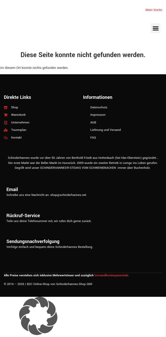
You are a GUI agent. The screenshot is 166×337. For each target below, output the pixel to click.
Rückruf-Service (23, 215)
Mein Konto (154, 10)
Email (12, 189)
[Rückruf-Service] (83, 206)
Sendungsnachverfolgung (32, 241)
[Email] (83, 180)
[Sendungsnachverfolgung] (83, 232)
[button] (155, 28)
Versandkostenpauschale (111, 275)
